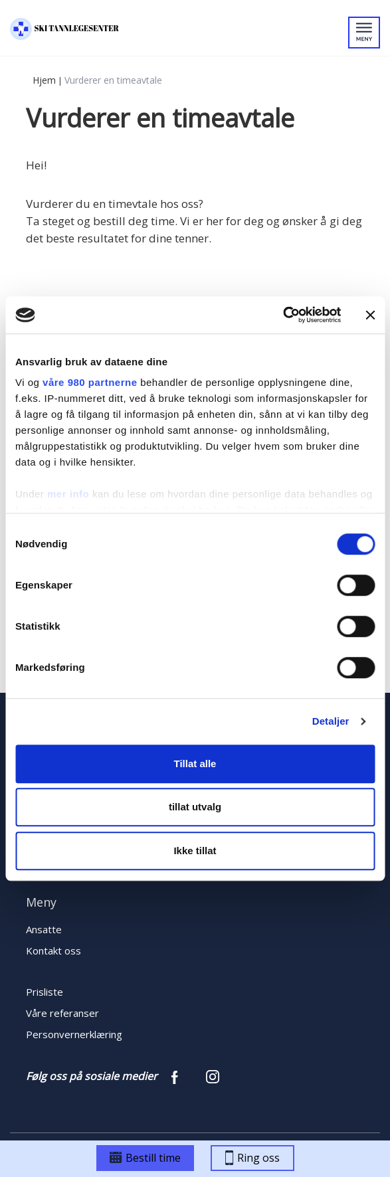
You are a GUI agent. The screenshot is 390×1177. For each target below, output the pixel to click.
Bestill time (145, 1157)
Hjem (44, 80)
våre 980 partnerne (90, 382)
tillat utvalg (195, 806)
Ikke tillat (194, 850)
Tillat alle (195, 763)
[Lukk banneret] (370, 314)
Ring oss (252, 1157)
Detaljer (330, 721)
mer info (68, 493)
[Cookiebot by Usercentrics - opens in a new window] (283, 314)
